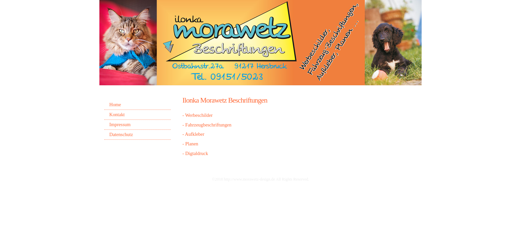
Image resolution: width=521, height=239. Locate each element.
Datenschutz (121, 134)
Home (115, 104)
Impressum (120, 124)
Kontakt (117, 114)
